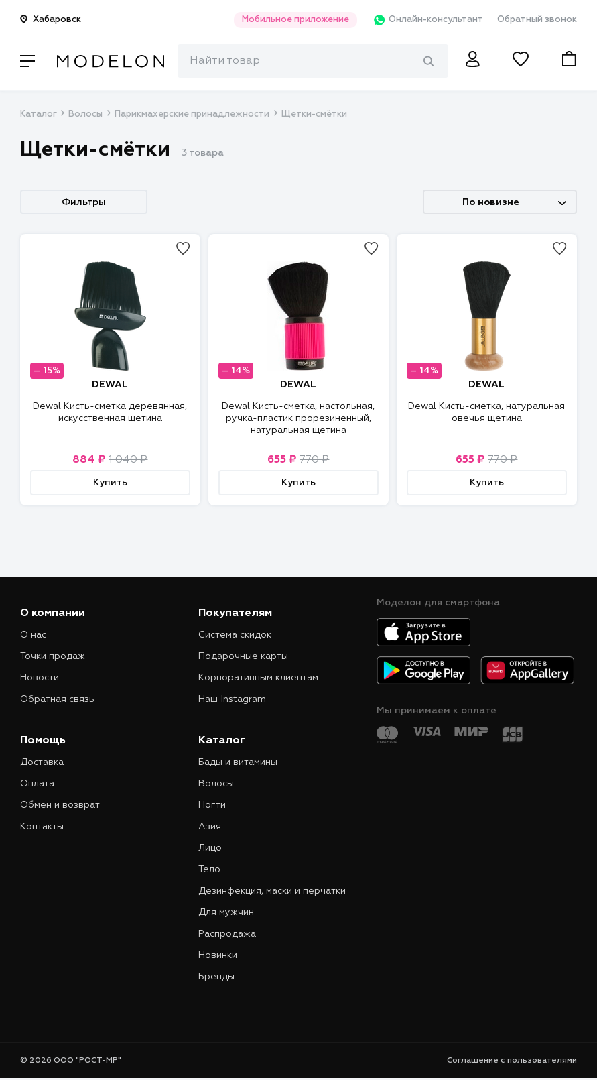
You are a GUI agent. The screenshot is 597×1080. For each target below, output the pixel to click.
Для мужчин (226, 912)
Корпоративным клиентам (258, 677)
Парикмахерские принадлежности (192, 114)
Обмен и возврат (60, 805)
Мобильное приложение (291, 19)
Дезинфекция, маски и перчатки (272, 891)
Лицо (210, 848)
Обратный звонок (537, 19)
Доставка (42, 762)
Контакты (42, 826)
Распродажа (227, 934)
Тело (209, 869)
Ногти (212, 805)
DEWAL (110, 384)
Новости (39, 677)
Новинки (217, 955)
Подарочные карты (243, 656)
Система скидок (234, 635)
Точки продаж (52, 656)
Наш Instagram (232, 699)
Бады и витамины (237, 762)
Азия (209, 826)
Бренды (216, 976)
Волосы (85, 114)
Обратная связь (57, 699)
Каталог (38, 114)
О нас (33, 635)
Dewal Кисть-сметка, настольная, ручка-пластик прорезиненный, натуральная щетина (298, 418)
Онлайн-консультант (425, 20)
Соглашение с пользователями (512, 1061)
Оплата (37, 783)
